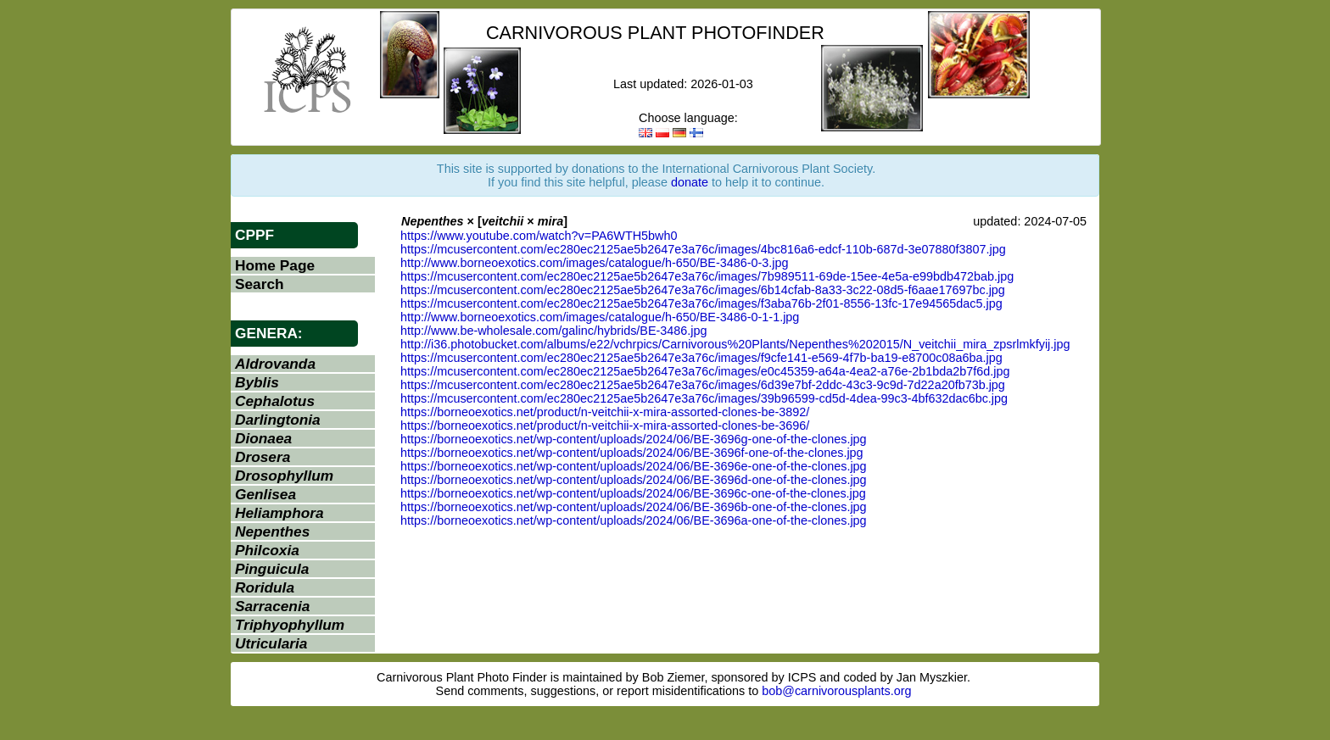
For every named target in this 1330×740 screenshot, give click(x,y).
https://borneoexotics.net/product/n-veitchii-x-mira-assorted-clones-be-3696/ (604, 425)
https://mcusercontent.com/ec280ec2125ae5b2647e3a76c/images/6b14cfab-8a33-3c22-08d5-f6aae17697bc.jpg (702, 290)
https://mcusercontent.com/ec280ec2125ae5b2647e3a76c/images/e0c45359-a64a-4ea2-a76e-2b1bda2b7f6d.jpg (704, 371)
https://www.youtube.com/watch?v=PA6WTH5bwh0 (538, 235)
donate (689, 182)
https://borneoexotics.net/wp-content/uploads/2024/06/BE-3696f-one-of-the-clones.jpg (631, 452)
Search (259, 283)
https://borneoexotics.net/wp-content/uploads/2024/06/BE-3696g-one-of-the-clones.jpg (633, 439)
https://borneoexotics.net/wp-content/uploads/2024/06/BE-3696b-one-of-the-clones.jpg (633, 507)
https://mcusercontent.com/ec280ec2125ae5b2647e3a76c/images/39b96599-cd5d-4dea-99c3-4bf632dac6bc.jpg (704, 398)
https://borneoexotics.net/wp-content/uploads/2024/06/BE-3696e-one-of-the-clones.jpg (633, 466)
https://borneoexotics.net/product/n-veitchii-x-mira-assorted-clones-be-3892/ (604, 412)
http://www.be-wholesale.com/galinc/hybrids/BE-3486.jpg (553, 330)
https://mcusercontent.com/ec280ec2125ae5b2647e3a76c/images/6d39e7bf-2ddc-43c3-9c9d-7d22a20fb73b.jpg (702, 385)
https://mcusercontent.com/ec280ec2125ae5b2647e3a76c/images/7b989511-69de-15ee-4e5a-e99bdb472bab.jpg (707, 276)
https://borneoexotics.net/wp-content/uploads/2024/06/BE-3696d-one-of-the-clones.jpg (633, 480)
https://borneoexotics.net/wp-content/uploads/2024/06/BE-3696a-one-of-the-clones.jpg (633, 520)
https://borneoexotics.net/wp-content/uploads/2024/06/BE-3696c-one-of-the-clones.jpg (633, 493)
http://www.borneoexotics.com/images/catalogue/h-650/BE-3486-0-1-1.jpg (599, 317)
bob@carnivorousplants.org (836, 691)
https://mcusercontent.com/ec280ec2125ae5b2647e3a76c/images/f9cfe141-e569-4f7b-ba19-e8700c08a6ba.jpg (701, 357)
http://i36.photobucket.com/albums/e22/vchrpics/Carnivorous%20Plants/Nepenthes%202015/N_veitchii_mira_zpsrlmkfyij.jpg (735, 344)
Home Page (275, 265)
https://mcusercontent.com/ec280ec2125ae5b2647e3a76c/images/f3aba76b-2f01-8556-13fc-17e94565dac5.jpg (701, 303)
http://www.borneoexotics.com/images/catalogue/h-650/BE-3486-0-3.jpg (594, 263)
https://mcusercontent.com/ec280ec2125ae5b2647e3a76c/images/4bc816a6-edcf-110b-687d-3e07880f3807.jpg (703, 249)
